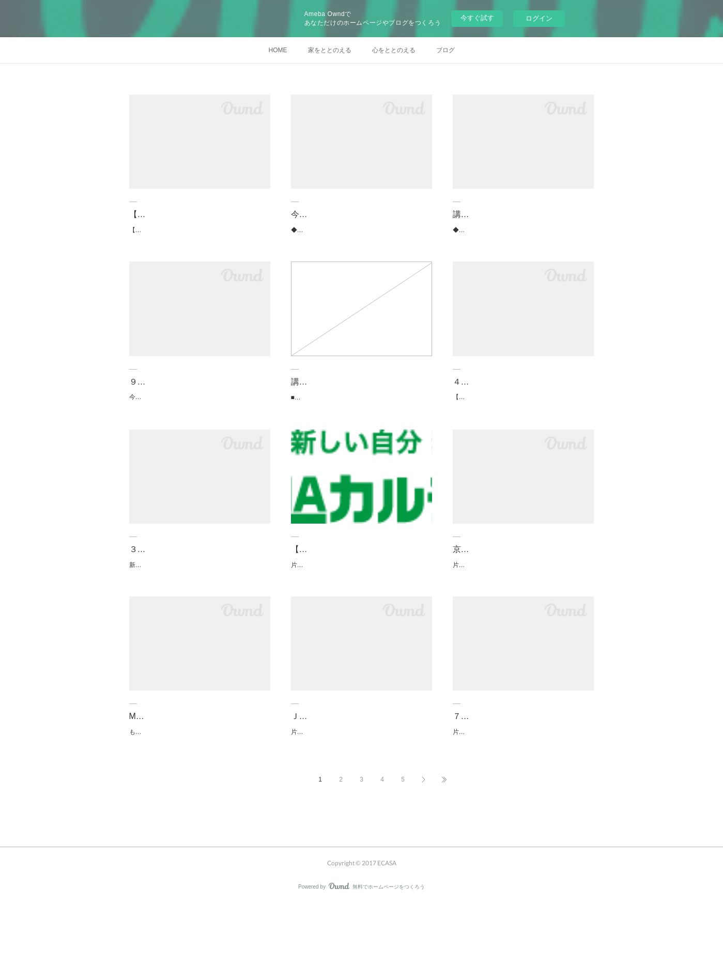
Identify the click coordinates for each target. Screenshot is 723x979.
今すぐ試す (477, 18)
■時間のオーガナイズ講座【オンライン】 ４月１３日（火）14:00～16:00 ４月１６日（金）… (361, 414)
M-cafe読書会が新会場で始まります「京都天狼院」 (195, 772)
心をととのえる (394, 50)
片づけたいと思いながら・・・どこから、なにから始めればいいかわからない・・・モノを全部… (521, 800)
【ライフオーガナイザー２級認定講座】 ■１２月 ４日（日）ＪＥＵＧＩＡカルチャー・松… (199, 235)
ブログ (445, 50)
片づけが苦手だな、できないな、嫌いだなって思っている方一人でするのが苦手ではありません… (359, 800)
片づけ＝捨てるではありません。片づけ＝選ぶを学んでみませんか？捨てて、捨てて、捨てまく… (521, 593)
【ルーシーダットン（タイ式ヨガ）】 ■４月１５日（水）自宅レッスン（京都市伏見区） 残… (523, 414)
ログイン (539, 18)
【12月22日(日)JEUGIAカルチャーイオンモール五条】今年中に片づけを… (361, 579)
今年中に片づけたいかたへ (340, 214)
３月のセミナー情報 (166, 571)
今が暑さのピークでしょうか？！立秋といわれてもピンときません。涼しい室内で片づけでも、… (197, 414)
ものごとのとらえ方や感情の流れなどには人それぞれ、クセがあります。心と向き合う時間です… (197, 800)
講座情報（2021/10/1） (496, 214)
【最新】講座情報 (162, 214)
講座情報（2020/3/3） (332, 393)
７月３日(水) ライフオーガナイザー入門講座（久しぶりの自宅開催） (523, 772)
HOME (278, 50)
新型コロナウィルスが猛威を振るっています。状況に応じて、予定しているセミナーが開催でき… (197, 593)
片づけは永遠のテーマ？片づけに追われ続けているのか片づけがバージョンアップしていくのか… (359, 608)
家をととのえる (329, 50)
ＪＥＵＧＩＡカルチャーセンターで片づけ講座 (361, 772)
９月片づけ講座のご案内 (174, 392)
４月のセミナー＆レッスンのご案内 (519, 392)
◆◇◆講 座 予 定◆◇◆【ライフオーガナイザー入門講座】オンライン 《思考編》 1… (361, 235)
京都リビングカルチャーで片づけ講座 (523, 571)
